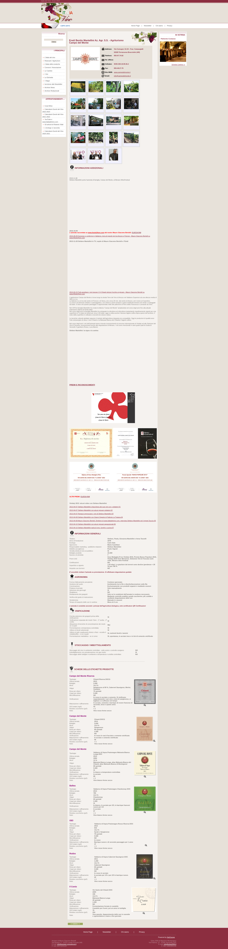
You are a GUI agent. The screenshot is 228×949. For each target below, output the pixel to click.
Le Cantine (48, 71)
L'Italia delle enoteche (52, 64)
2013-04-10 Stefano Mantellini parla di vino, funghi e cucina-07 (92, 528)
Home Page (135, 26)
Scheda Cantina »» (178, 64)
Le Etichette (49, 77)
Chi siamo (159, 26)
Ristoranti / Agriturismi (52, 61)
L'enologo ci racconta (52, 128)
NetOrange (171, 937)
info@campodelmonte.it (122, 76)
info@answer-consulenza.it (66, 944)
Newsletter (147, 26)
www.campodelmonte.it (122, 72)
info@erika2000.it (170, 944)
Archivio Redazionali (52, 91)
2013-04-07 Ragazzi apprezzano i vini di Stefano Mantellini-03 (92, 514)
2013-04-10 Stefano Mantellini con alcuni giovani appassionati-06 (93, 524)
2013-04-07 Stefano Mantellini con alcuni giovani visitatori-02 (91, 510)
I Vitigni (47, 81)
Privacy (169, 26)
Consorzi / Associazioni (53, 67)
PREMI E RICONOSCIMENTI (82, 385)
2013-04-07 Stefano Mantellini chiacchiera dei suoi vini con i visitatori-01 (95, 507)
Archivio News (50, 87)
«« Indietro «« (75, 924)
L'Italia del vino (50, 57)
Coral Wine (48, 106)
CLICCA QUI (136, 232)
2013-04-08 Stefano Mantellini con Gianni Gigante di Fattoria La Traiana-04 (96, 517)
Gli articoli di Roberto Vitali (54, 124)
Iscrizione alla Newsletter (53, 84)
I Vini (46, 74)
